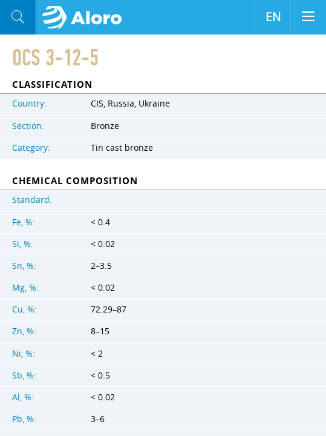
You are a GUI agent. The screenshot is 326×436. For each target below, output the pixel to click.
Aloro (85, 17)
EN (273, 17)
